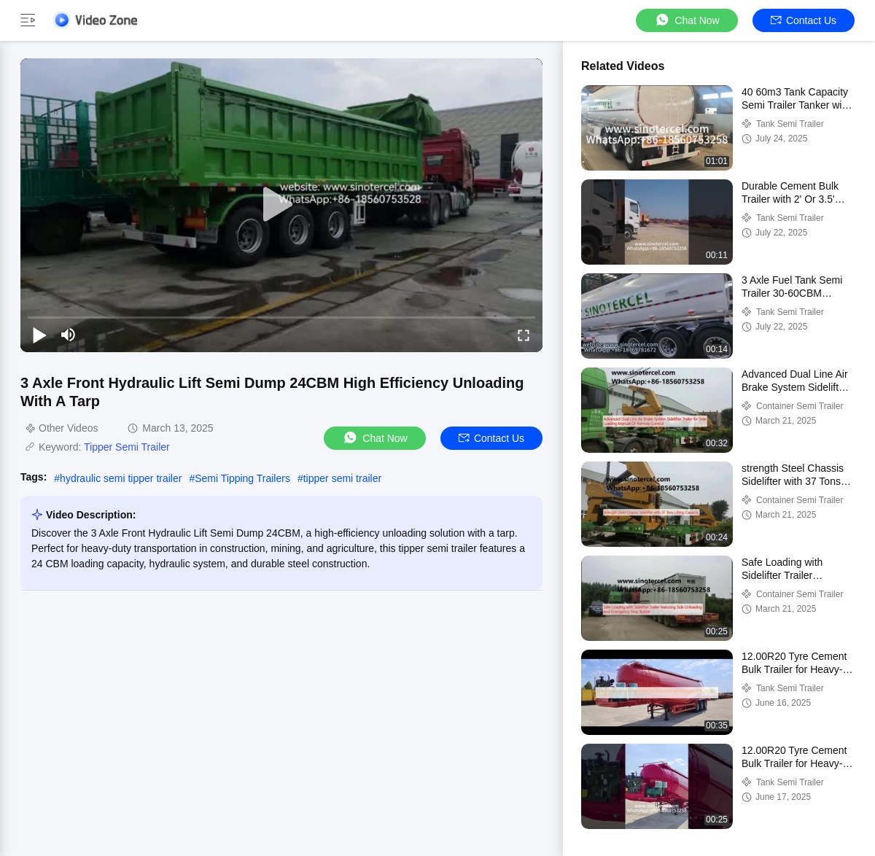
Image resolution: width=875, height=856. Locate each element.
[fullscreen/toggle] (523, 335)
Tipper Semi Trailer (127, 447)
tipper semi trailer (342, 478)
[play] (281, 205)
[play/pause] (39, 335)
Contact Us (803, 20)
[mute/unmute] (68, 335)
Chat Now (686, 20)
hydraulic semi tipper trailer (121, 478)
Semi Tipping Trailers (242, 478)
